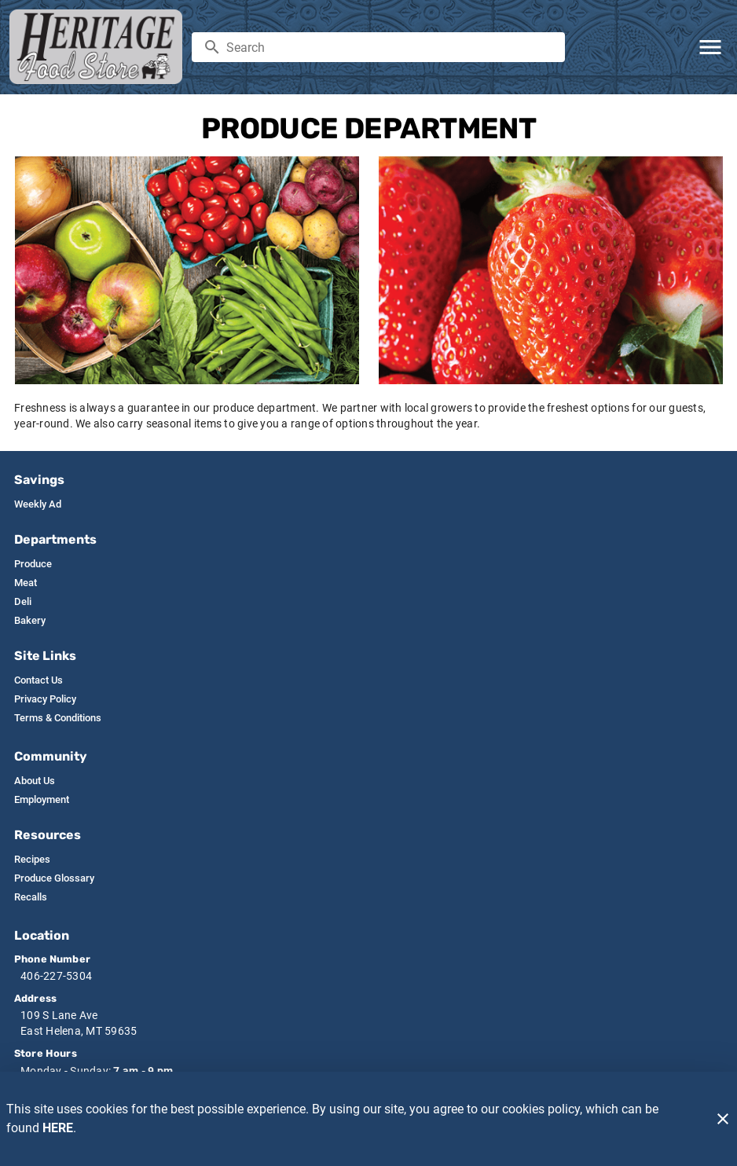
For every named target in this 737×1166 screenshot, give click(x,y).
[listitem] (37, 504)
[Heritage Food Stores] (100, 46)
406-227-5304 (56, 976)
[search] (389, 47)
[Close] (723, 1119)
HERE (57, 1127)
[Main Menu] (710, 47)
